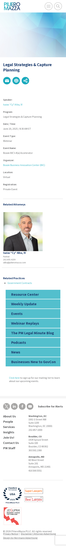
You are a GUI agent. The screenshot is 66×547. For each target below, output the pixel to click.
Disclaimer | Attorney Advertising (38, 533)
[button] (7, 80)
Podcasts (18, 342)
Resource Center (25, 294)
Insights (8, 432)
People (8, 422)
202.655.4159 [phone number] (9, 259)
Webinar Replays (25, 323)
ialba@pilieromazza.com (14, 262)
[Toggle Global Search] (58, 6)
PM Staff (9, 448)
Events (17, 313)
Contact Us (11, 443)
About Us (9, 416)
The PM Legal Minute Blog (32, 332)
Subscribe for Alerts (50, 406)
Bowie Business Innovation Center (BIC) (24, 165)
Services (9, 427)
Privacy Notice (10, 533)
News (15, 352)
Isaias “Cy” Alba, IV (12, 104)
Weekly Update (24, 303)
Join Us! (8, 438)
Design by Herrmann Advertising (20, 538)
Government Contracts (20, 283)
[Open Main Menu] (49, 6)
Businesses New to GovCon (33, 361)
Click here (14, 377)
